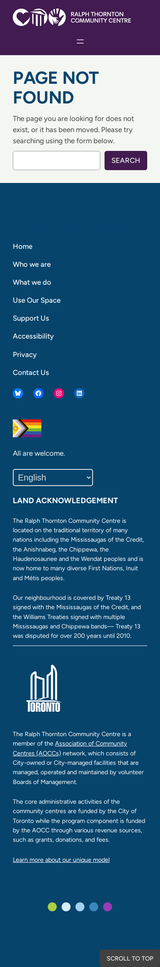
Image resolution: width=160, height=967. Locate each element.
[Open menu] (80, 41)
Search (125, 160)
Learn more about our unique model (61, 860)
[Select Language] (53, 477)
